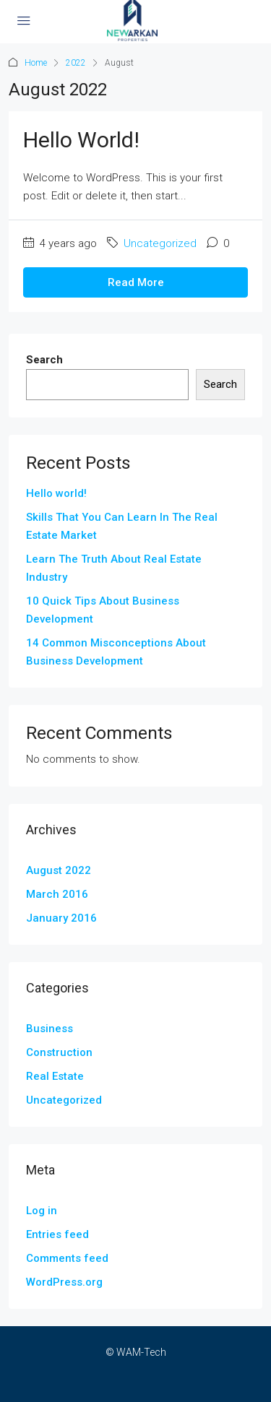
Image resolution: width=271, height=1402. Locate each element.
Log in (41, 1210)
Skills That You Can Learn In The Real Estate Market (122, 526)
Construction (59, 1052)
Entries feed (57, 1234)
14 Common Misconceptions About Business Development (116, 651)
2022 (76, 63)
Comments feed (67, 1258)
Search (44, 359)
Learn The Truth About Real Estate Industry (114, 568)
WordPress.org (64, 1282)
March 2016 (57, 894)
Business (49, 1028)
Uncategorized (160, 243)
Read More (136, 282)
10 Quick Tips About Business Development (102, 610)
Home (36, 63)
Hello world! (81, 139)
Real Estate (55, 1076)
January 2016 (61, 918)
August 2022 (58, 870)
